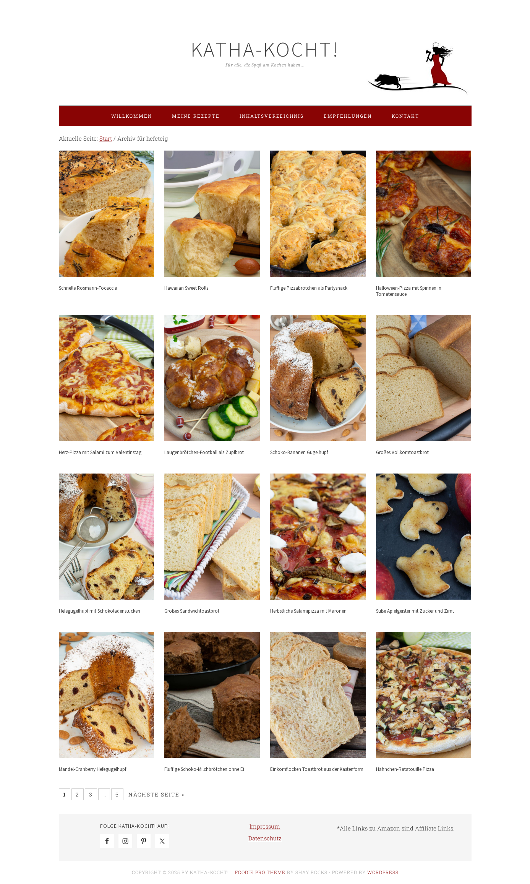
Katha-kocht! (265, 49)
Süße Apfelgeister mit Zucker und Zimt (415, 611)
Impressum (265, 826)
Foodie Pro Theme (260, 872)
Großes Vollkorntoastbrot (402, 452)
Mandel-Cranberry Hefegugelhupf (92, 769)
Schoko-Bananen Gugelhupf (299, 452)
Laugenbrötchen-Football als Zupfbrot (204, 452)
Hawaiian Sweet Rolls (186, 288)
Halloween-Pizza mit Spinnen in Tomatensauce (408, 291)
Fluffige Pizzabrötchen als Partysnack (308, 288)
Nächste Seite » (156, 794)
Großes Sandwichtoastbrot (191, 611)
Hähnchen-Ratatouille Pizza (405, 769)
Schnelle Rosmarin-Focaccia (88, 288)
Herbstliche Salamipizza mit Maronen (308, 611)
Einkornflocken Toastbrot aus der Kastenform (316, 769)
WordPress (383, 872)
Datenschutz (265, 838)
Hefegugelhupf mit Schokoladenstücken (99, 611)
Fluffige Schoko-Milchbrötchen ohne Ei (204, 769)
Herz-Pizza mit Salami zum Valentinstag (100, 452)
